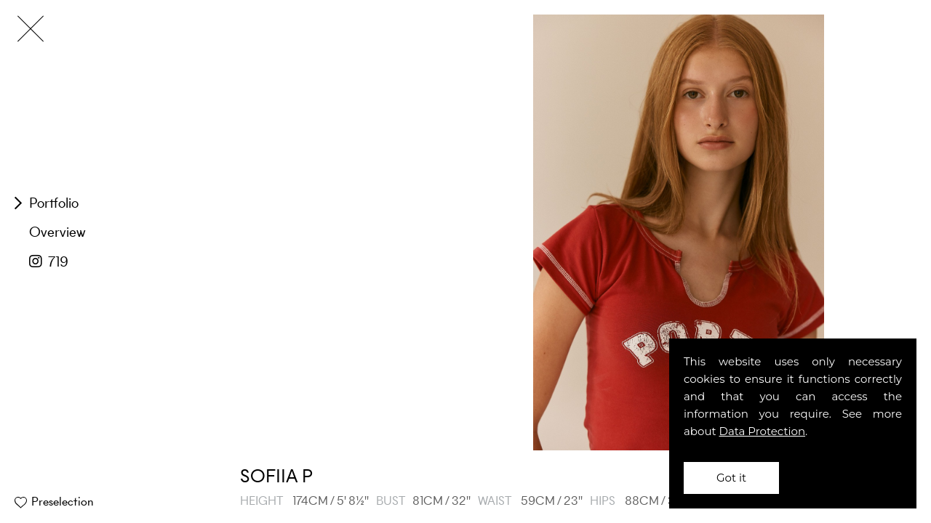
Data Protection (762, 431)
